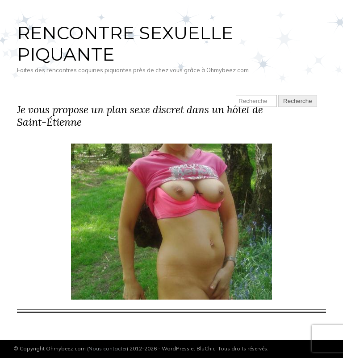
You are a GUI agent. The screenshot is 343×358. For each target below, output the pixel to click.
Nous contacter (107, 348)
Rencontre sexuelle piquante (125, 43)
